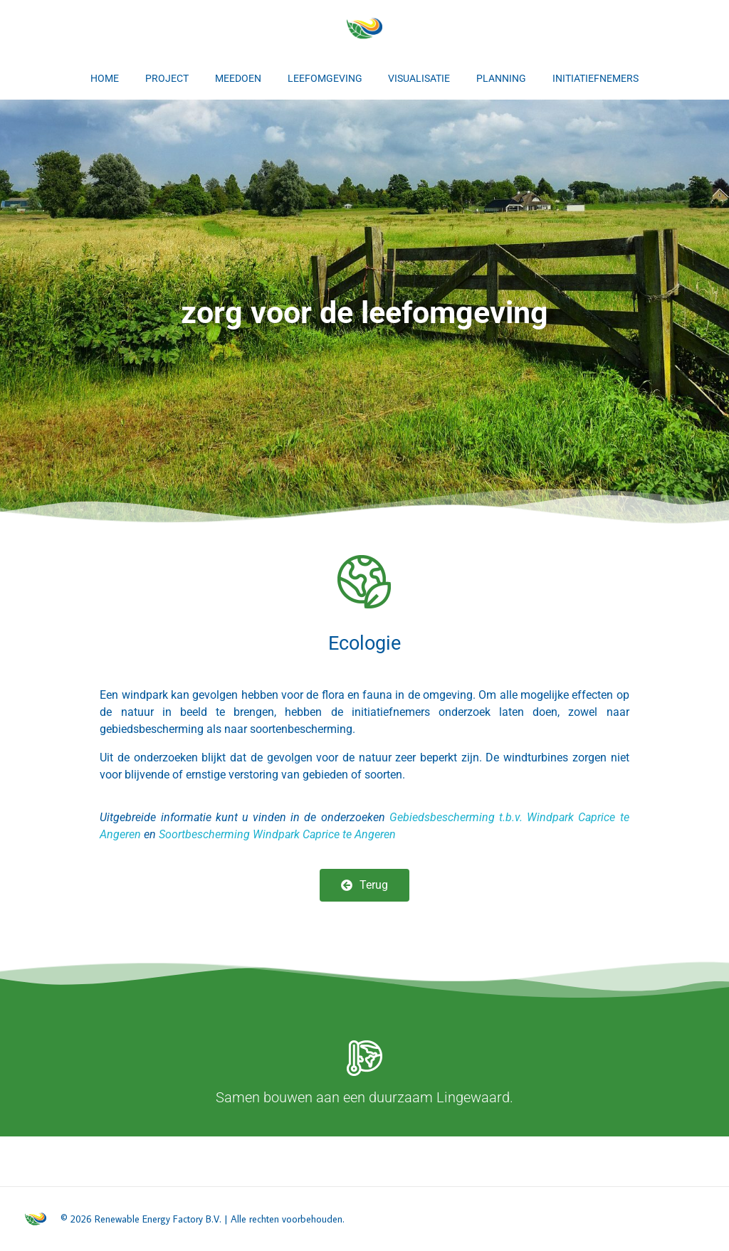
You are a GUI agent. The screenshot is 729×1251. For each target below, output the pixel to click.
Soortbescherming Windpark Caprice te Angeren (277, 834)
